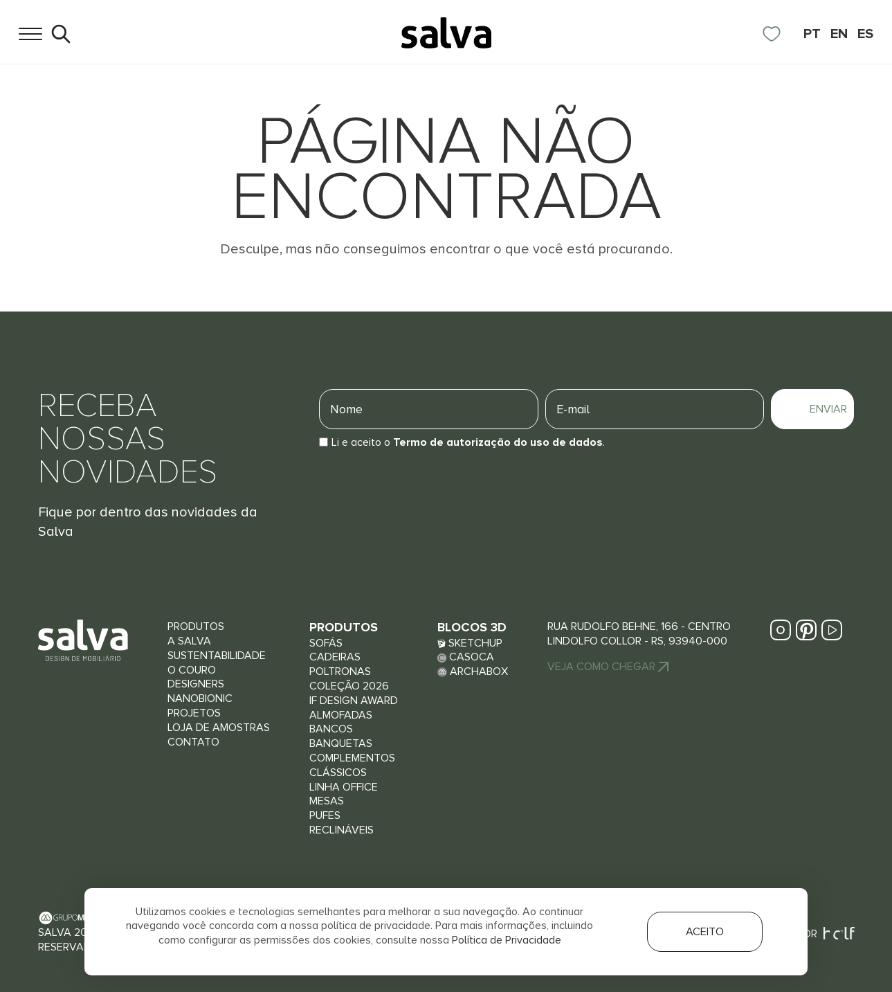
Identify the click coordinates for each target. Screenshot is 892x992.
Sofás (326, 643)
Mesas (326, 801)
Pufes (324, 815)
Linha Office (343, 787)
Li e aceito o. (468, 442)
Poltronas (340, 671)
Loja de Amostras (218, 727)
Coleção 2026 (349, 686)
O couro (191, 670)
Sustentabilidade (216, 655)
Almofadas (340, 715)
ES (865, 34)
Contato (193, 742)
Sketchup (469, 643)
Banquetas (340, 743)
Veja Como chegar (607, 667)
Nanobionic (200, 698)
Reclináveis (341, 830)
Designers (195, 684)
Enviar (828, 409)
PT (812, 34)
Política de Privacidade (506, 940)
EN (839, 34)
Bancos (331, 729)
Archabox (472, 671)
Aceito (705, 932)
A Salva (189, 641)
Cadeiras (335, 657)
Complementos (352, 758)
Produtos (195, 626)
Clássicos (338, 772)
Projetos (194, 713)
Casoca (465, 657)
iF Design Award (353, 700)
